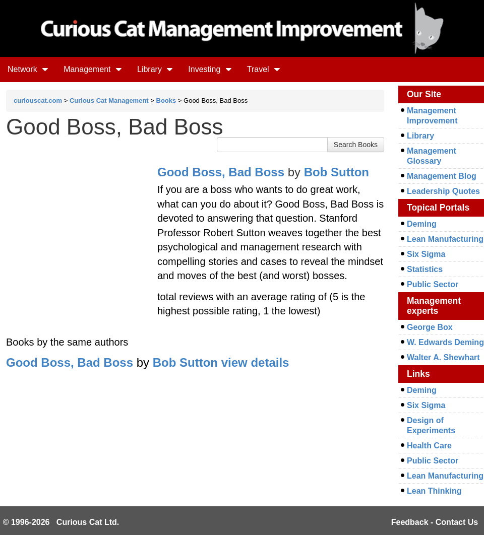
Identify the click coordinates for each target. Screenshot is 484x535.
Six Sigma (426, 254)
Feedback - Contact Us (434, 522)
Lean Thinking (434, 491)
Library (155, 69)
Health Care (429, 445)
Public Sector (432, 284)
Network (28, 69)
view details (255, 362)
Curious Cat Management (109, 100)
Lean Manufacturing (445, 239)
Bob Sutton (336, 172)
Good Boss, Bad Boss (220, 172)
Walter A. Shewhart (443, 357)
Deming (422, 224)
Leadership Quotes (443, 191)
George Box (430, 327)
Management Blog (441, 176)
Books (166, 100)
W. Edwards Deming (445, 342)
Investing (209, 69)
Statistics (425, 269)
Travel (263, 69)
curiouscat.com (38, 100)
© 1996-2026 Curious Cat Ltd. (61, 522)
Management (93, 69)
